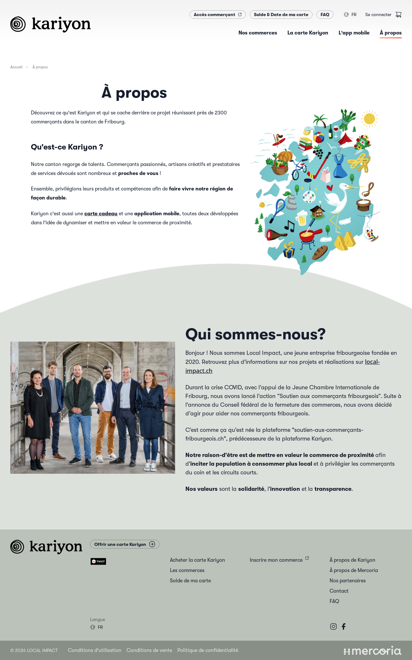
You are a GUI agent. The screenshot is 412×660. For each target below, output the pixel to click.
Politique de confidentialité (207, 650)
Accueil (16, 67)
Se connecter (378, 14)
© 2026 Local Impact (34, 650)
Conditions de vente (149, 650)
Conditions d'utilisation (94, 650)
